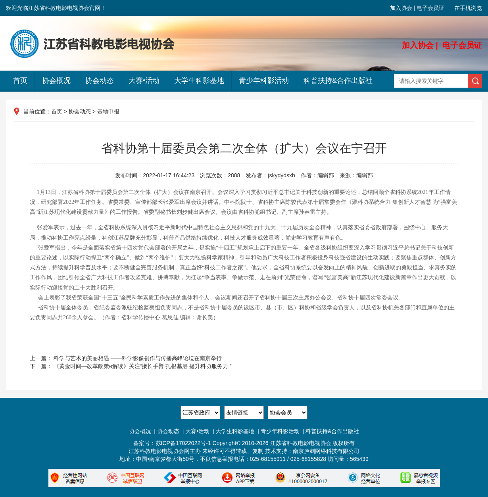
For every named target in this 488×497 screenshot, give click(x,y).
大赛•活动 (144, 80)
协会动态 (99, 80)
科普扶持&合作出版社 (338, 80)
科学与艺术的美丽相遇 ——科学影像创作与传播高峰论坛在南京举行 (138, 358)
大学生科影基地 (199, 80)
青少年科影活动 (264, 80)
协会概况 (56, 80)
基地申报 (108, 111)
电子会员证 (430, 8)
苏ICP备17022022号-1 (183, 443)
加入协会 (401, 8)
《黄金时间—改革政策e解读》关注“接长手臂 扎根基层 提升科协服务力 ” (143, 366)
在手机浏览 (468, 8)
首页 (20, 80)
